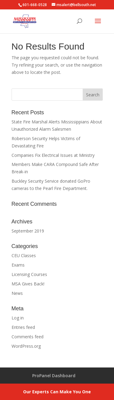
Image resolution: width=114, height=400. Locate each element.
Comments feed (27, 337)
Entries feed (23, 327)
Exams (18, 265)
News (17, 293)
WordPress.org (26, 346)
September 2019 (28, 231)
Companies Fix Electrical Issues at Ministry (53, 155)
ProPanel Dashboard (53, 375)
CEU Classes (24, 255)
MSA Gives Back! (28, 284)
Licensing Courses (29, 274)
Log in (18, 318)
